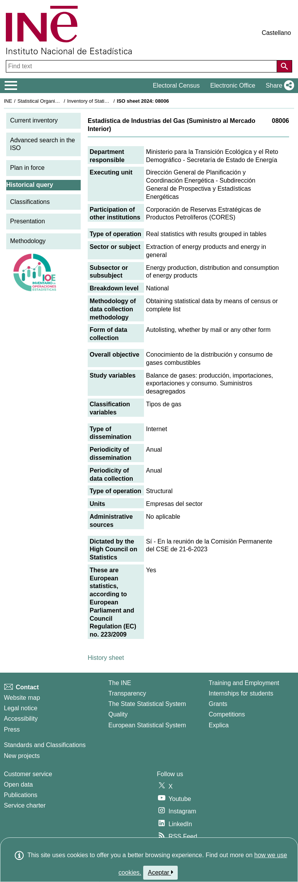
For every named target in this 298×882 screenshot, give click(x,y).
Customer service (28, 774)
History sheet (106, 657)
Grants (218, 704)
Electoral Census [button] (176, 85)
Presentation (27, 221)
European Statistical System (147, 725)
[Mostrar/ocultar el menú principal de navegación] (11, 86)
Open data (18, 784)
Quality (118, 714)
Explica (219, 725)
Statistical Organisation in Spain (52, 101)
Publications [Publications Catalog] (20, 795)
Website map (22, 697)
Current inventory (34, 120)
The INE (119, 683)
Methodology (28, 241)
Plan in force (27, 167)
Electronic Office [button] (232, 85)
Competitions (227, 714)
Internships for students (241, 693)
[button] (278, 86)
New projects (22, 756)
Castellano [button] (276, 32)
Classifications (30, 201)
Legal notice (20, 708)
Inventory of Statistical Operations (104, 101)
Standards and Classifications (45, 745)
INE (8, 101)
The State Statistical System (147, 704)
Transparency (127, 693)
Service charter (25, 805)
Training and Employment (244, 683)
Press (12, 729)
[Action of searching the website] (284, 66)
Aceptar (160, 872)
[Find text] (142, 66)
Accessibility (21, 718)
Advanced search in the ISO (42, 144)
